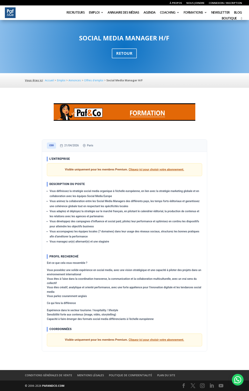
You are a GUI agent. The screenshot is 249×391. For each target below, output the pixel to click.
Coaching (167, 13)
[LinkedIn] (211, 385)
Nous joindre (195, 3)
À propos (176, 3)
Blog (238, 13)
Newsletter (220, 13)
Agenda (150, 13)
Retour (124, 53)
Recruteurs (76, 13)
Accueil (49, 80)
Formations (193, 13)
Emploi (94, 13)
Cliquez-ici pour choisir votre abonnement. (156, 169)
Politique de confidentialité (130, 375)
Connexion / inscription (225, 3)
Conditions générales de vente (48, 375)
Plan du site (166, 375)
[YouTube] (221, 385)
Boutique (229, 18)
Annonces (74, 80)
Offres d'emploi (93, 80)
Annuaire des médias (123, 13)
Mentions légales (90, 375)
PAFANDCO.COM (53, 386)
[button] (238, 380)
